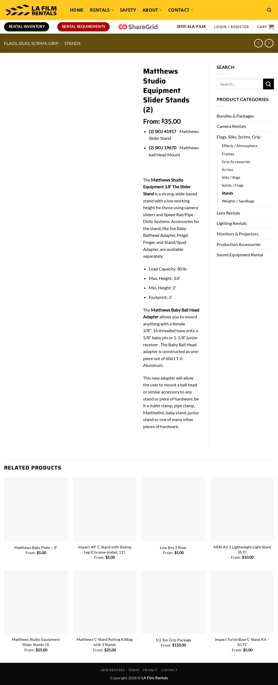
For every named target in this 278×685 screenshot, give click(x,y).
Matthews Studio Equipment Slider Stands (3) (36, 642)
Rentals (101, 10)
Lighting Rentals (232, 223)
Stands (72, 43)
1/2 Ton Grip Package (173, 640)
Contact (180, 10)
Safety (128, 10)
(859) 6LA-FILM (191, 26)
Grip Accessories (236, 161)
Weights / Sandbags (238, 201)
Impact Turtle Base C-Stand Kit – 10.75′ (242, 642)
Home (76, 10)
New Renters (113, 670)
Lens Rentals (228, 212)
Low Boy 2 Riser (173, 547)
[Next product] (258, 43)
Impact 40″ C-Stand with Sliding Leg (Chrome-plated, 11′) (104, 549)
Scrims (227, 169)
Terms (134, 670)
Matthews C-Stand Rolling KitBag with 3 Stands (104, 642)
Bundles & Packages (235, 115)
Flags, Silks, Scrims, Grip (31, 43)
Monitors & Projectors (237, 233)
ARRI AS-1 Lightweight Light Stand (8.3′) (242, 549)
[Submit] (268, 84)
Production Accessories (239, 244)
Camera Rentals (231, 126)
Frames (228, 153)
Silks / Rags (231, 177)
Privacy (150, 670)
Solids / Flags (233, 185)
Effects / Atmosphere (239, 145)
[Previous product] (269, 43)
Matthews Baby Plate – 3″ (35, 547)
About (152, 10)
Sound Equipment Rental (240, 254)
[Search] (269, 9)
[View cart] (265, 27)
